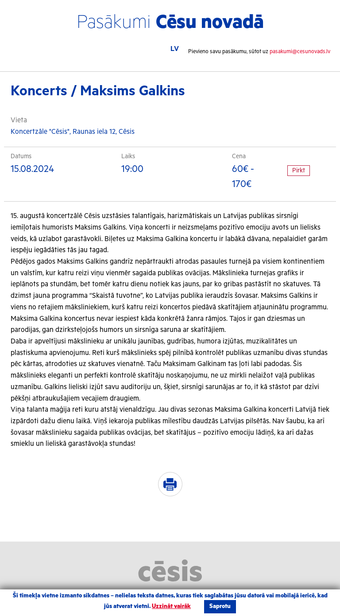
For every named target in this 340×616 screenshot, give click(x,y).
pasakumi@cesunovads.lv (300, 51)
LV (174, 49)
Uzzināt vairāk (171, 606)
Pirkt (298, 170)
